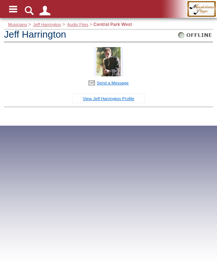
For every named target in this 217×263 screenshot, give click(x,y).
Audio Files (77, 24)
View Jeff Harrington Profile (108, 98)
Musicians (17, 24)
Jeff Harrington (47, 24)
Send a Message (113, 82)
